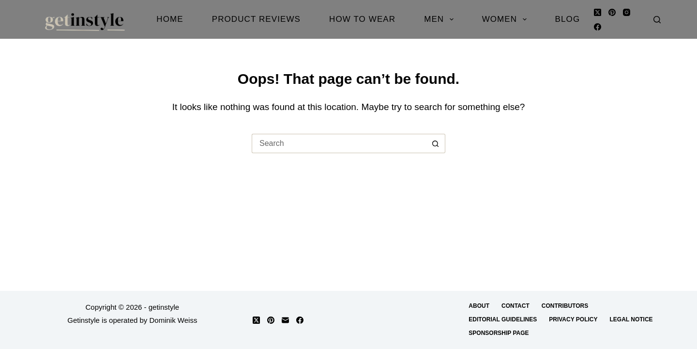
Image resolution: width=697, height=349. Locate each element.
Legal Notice (630, 319)
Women (506, 19)
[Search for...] (339, 143)
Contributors (565, 305)
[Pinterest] (612, 12)
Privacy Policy (573, 319)
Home (169, 19)
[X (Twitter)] (597, 12)
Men (440, 19)
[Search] (657, 19)
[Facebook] (597, 27)
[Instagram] (626, 12)
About (479, 305)
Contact (515, 305)
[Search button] (435, 143)
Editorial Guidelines (503, 319)
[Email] (285, 320)
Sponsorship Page (499, 333)
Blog (567, 19)
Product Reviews (256, 19)
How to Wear (362, 19)
